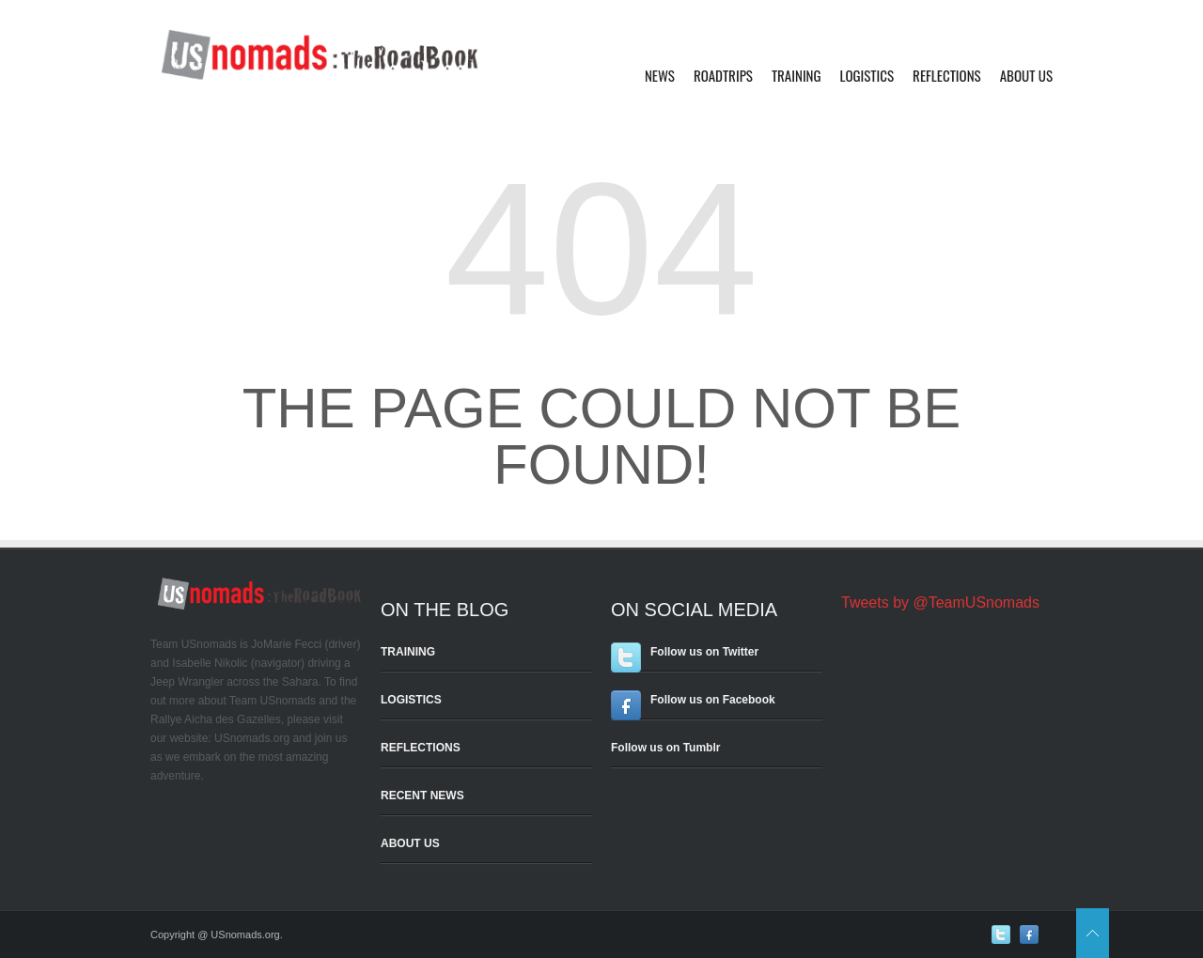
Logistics (867, 75)
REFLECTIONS (421, 747)
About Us (1026, 75)
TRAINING (408, 651)
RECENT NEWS (422, 795)
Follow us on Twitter (704, 651)
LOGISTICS (411, 699)
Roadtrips (723, 75)
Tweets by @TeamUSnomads (940, 602)
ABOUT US (410, 843)
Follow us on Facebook (712, 699)
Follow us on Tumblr (665, 747)
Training (796, 75)
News (660, 75)
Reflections (947, 75)
